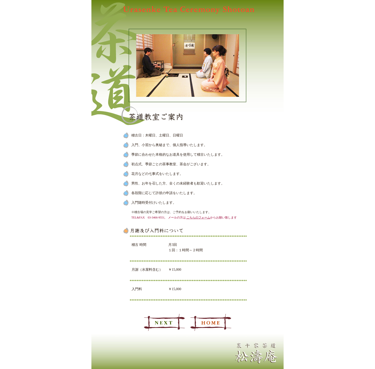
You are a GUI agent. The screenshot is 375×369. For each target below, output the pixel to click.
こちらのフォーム (198, 217)
